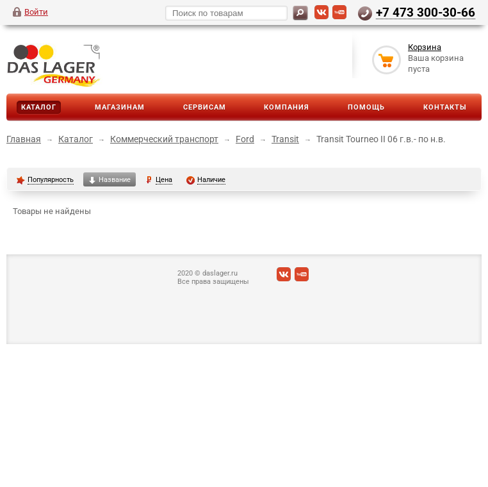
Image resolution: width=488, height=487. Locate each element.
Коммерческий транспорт (164, 139)
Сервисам (204, 107)
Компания (286, 107)
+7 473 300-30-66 (425, 12)
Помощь (366, 107)
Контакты (445, 107)
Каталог (38, 107)
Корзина (424, 47)
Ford (245, 139)
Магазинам (120, 107)
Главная (23, 139)
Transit (285, 139)
